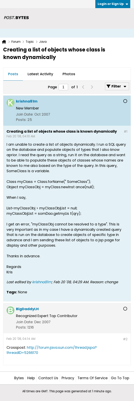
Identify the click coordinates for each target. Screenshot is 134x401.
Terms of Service (93, 377)
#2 (125, 339)
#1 (125, 131)
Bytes (19, 377)
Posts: (21, 119)
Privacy (68, 377)
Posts (13, 73)
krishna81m (42, 281)
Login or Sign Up (113, 4)
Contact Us (48, 377)
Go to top (120, 377)
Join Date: (24, 114)
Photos (69, 73)
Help (31, 377)
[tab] (13, 74)
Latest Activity (40, 73)
